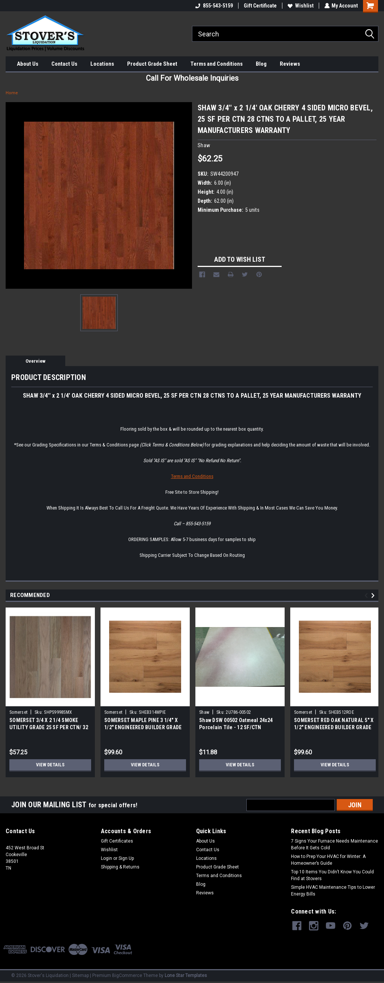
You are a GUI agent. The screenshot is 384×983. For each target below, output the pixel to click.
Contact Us (64, 63)
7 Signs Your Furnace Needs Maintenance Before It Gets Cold (334, 844)
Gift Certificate (259, 6)
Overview (35, 361)
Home (12, 92)
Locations (102, 63)
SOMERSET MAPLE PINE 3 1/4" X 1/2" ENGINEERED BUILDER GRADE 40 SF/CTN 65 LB (143, 727)
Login (106, 858)
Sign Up (126, 858)
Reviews (290, 63)
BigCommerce (127, 975)
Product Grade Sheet (152, 63)
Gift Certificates (117, 841)
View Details (50, 765)
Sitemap (80, 975)
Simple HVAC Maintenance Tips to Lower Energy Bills (333, 891)
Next (374, 596)
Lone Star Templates (186, 975)
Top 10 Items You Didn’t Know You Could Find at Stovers (332, 875)
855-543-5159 (213, 6)
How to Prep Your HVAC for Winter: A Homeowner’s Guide (328, 860)
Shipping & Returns (120, 867)
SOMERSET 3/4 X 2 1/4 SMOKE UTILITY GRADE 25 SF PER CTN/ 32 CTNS (48, 727)
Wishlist (300, 6)
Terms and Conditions (216, 63)
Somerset (18, 712)
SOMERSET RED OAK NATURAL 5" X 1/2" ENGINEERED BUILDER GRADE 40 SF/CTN (334, 727)
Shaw (204, 712)
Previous (367, 596)
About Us (27, 63)
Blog (261, 63)
